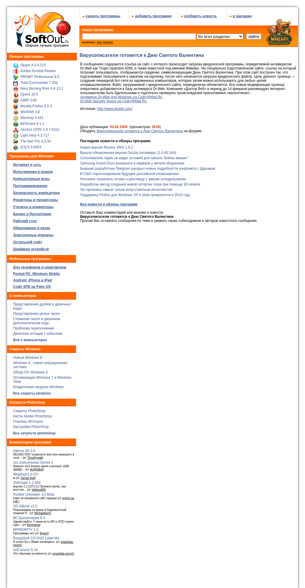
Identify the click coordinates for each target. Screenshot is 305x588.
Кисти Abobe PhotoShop (32, 414)
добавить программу (153, 14)
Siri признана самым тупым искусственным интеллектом (126, 188)
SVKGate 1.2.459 (26, 481)
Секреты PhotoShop (29, 409)
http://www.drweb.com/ (115, 107)
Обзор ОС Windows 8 (30, 370)
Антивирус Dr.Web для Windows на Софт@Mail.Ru (121, 95)
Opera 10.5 (29, 92)
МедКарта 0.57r (25, 472)
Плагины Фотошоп (28, 419)
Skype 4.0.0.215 (33, 63)
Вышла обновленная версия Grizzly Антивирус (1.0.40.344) (128, 151)
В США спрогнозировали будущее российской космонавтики (129, 172)
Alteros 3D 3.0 (24, 449)
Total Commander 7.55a (39, 81)
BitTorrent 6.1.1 (32, 122)
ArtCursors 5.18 (25, 548)
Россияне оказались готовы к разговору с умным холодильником (133, 177)
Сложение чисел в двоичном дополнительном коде (36, 319)
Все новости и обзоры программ (108, 202)
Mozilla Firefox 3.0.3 (36, 104)
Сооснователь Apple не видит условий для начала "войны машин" (134, 156)
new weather (105, 40)
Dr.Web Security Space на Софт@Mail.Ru (113, 99)
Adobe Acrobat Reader (38, 69)
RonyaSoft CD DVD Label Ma (36, 536)
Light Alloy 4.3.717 (34, 133)
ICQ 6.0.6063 (30, 145)
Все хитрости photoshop (34, 431)
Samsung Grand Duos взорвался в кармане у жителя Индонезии (132, 161)
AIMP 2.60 (28, 98)
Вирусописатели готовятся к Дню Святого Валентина (140, 129)
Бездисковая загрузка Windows (38, 385)
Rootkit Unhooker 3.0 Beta (33, 492)
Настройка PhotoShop (31, 425)
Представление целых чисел (36, 312)
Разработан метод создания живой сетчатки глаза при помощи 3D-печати (140, 182)
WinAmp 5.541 (32, 116)
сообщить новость (200, 14)
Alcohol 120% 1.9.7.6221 (39, 127)
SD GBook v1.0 (25, 504)
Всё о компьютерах (30, 338)
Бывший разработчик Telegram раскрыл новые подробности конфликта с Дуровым (147, 166)
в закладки (242, 14)
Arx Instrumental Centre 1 (33, 460)
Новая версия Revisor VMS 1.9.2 (106, 145)
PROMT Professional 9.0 (39, 75)
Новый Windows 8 (27, 356)
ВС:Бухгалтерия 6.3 (29, 516)
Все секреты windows (32, 391)
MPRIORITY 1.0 (25, 528)
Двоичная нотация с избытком (37, 331)
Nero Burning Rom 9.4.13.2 (41, 86)
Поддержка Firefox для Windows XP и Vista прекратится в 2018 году (135, 193)
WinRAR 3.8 (30, 110)
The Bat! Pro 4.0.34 (35, 139)
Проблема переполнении (33, 326)
